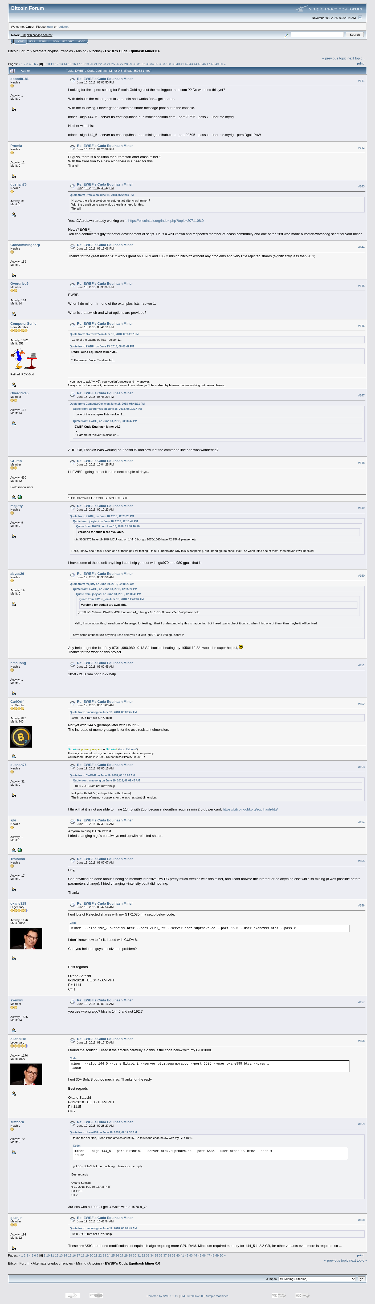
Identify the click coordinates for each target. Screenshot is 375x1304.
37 (165, 64)
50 (221, 64)
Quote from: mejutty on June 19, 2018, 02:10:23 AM (102, 584)
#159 (361, 1124)
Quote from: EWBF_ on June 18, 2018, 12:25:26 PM (102, 516)
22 (100, 64)
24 (109, 64)
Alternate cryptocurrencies (53, 51)
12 (56, 64)
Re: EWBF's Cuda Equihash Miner (105, 79)
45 (199, 64)
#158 (361, 1041)
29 (130, 64)
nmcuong (18, 663)
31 (139, 64)
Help (32, 41)
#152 (361, 703)
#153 (361, 767)
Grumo (16, 461)
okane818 (18, 903)
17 (78, 64)
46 (204, 64)
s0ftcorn (17, 1122)
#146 (361, 325)
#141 (361, 80)
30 (134, 64)
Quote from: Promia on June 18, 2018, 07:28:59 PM (102, 195)
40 (178, 64)
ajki (13, 820)
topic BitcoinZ (128, 749)
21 (95, 64)
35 (156, 64)
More (81, 41)
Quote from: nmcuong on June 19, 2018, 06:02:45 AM (103, 712)
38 (169, 64)
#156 (361, 905)
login (50, 26)
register (63, 26)
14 (65, 64)
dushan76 (18, 184)
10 (48, 64)
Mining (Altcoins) (89, 51)
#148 (361, 463)
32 (143, 64)
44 (195, 64)
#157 (361, 1002)
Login (55, 41)
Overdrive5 (19, 284)
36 (160, 64)
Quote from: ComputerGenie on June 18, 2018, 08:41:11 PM (107, 403)
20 (91, 64)
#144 (361, 247)
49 (217, 64)
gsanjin (16, 1218)
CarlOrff (16, 702)
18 (82, 64)
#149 (361, 508)
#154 (361, 822)
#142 (361, 148)
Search (44, 41)
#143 (361, 186)
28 (126, 64)
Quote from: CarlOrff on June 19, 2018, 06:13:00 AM (102, 775)
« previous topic (334, 58)
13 (61, 64)
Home (20, 41)
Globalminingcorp (25, 245)
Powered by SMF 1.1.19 (162, 1296)
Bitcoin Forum (18, 51)
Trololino (17, 859)
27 (121, 64)
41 (182, 64)
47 (208, 64)
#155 (361, 860)
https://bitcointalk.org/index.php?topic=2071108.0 (166, 221)
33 (147, 64)
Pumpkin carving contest (36, 35)
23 (104, 64)
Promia (16, 146)
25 (113, 64)
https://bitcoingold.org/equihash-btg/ (250, 809)
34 (152, 64)
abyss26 (17, 574)
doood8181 (19, 79)
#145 (361, 285)
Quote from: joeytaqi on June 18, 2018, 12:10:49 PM (105, 521)
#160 (361, 1220)
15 (69, 64)
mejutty (16, 506)
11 (52, 64)
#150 (361, 575)
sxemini (16, 1000)
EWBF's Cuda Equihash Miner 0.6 (132, 51)
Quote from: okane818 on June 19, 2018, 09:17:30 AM (103, 1132)
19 (87, 64)
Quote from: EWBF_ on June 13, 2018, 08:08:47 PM (102, 346)
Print (360, 63)
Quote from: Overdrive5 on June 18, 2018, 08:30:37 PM (104, 334)
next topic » (356, 58)
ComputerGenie (23, 324)
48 (212, 64)
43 (191, 64)
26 (117, 64)
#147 (361, 395)
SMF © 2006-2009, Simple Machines (205, 1296)
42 (186, 64)
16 (74, 64)
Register (68, 41)
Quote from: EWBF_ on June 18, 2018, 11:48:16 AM (108, 526)
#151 (361, 665)
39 (174, 64)
